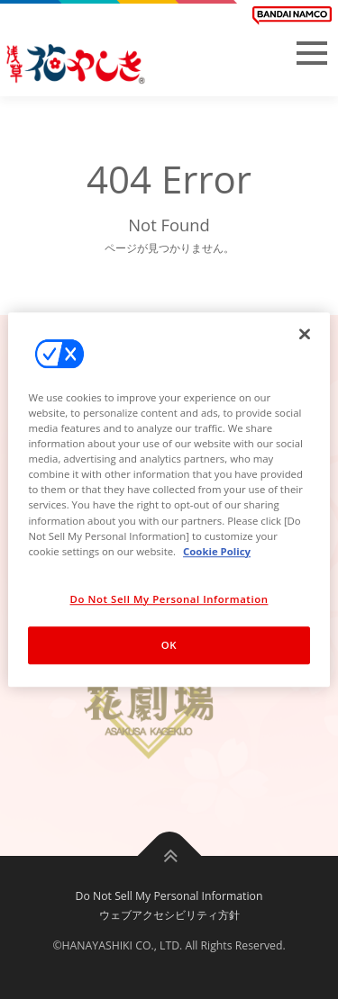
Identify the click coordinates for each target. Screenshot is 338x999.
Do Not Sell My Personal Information (169, 896)
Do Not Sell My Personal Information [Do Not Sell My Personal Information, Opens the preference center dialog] (169, 599)
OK (169, 645)
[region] (168, 499)
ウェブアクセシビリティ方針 (169, 914)
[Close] (304, 334)
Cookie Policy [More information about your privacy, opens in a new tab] (217, 551)
